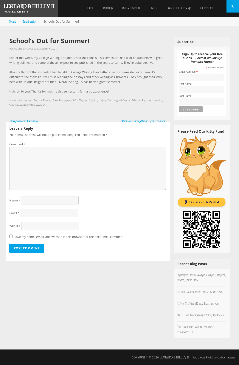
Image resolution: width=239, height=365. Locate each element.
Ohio (55, 100)
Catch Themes (226, 357)
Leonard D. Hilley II (47, 48)
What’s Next (132, 8)
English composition (152, 100)
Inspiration (31, 21)
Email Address (188, 72)
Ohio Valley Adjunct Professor (25, 104)
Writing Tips (105, 100)
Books (108, 8)
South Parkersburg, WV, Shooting (199, 292)
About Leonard (179, 8)
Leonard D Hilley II (29, 6)
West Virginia (80, 100)
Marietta (37, 100)
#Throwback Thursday (23, 121)
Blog (155, 8)
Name (14, 200)
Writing (93, 100)
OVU (45, 104)
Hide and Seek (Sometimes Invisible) (144, 121)
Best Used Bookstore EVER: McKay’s (200, 315)
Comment (17, 144)
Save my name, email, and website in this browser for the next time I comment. (69, 237)
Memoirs (47, 100)
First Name (185, 83)
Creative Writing (131, 100)
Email (14, 213)
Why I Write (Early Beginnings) (198, 303)
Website (15, 226)
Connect (207, 8)
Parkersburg (65, 100)
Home (90, 8)
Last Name (185, 95)
